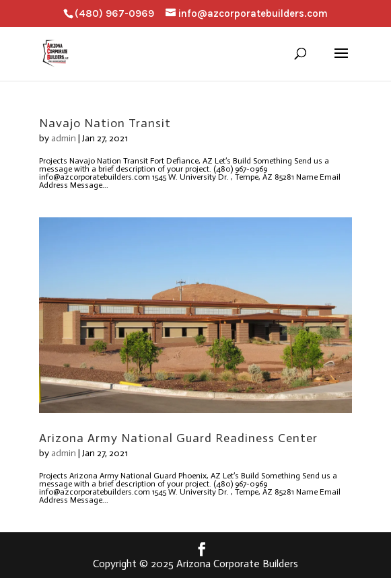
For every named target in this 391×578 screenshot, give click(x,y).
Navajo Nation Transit (105, 123)
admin (63, 138)
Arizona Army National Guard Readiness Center (178, 438)
